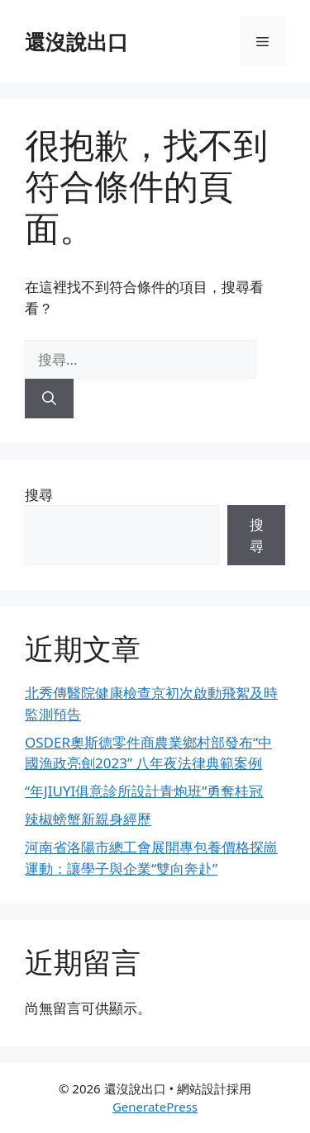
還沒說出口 (76, 41)
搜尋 (39, 494)
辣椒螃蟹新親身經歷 (88, 819)
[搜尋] (49, 398)
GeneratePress (155, 1106)
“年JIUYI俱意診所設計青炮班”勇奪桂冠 (144, 790)
